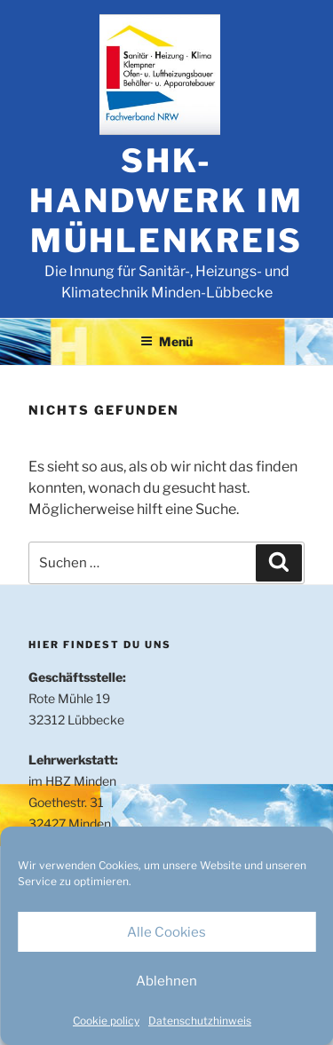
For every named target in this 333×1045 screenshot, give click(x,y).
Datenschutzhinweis (199, 1020)
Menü (166, 341)
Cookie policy (106, 1020)
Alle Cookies (166, 932)
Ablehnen (166, 981)
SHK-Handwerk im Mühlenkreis (166, 200)
